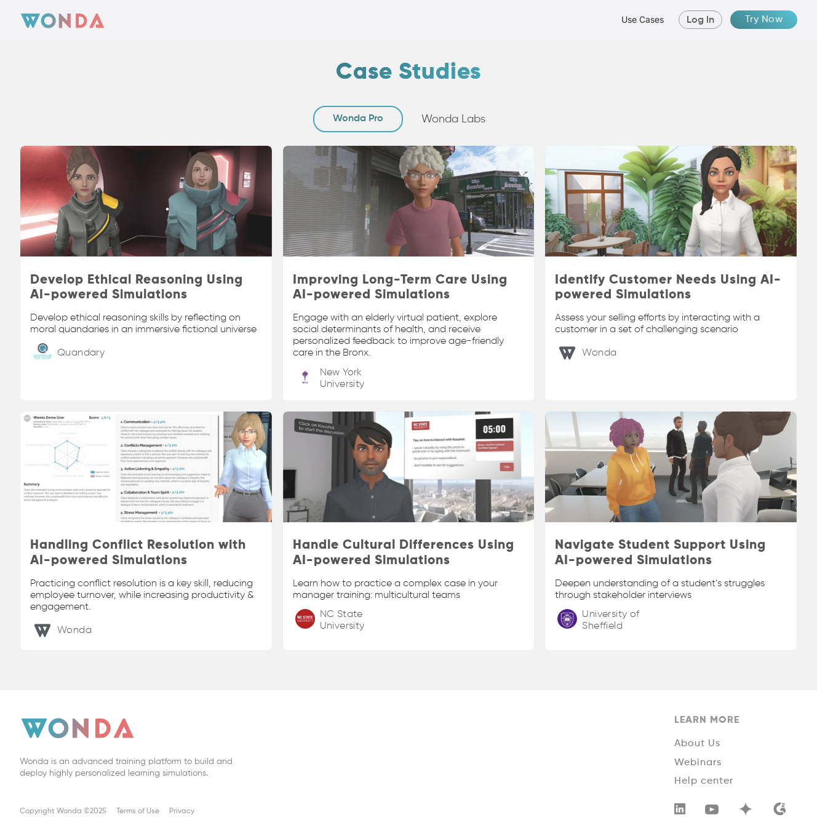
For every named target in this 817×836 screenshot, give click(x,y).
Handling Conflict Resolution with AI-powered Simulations (138, 553)
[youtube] (712, 811)
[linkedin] (679, 811)
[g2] (779, 811)
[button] (640, 20)
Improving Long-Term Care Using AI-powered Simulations (400, 288)
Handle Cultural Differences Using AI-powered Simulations (403, 553)
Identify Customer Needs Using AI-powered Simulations (668, 288)
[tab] (358, 119)
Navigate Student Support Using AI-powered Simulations (660, 553)
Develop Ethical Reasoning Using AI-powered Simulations (136, 288)
